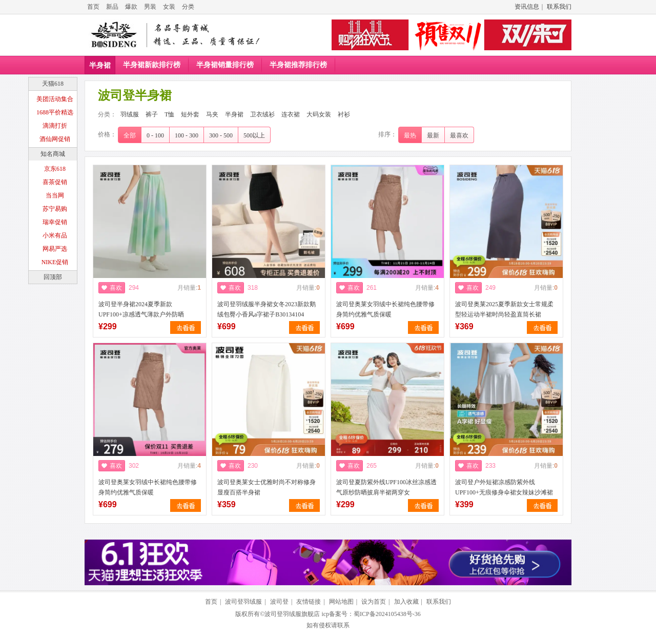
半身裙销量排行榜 (225, 65)
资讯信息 (527, 6)
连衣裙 (290, 114)
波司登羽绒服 (243, 601)
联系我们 (559, 6)
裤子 (152, 114)
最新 (433, 135)
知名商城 (52, 153)
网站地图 (341, 601)
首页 (93, 6)
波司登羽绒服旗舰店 (292, 614)
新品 (112, 6)
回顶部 (53, 277)
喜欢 (116, 287)
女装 (169, 6)
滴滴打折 (55, 125)
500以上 (254, 135)
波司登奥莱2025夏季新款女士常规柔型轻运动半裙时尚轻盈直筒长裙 (504, 309)
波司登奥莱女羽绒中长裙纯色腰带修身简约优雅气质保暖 (385, 309)
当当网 (55, 195)
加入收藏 (406, 601)
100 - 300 (186, 135)
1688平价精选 (54, 112)
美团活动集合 (54, 99)
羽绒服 (129, 114)
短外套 (190, 114)
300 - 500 (221, 135)
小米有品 (55, 235)
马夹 (212, 114)
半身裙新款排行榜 (151, 65)
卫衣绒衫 (262, 114)
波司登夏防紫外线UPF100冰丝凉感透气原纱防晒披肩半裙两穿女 (386, 487)
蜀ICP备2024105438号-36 (387, 614)
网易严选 (55, 248)
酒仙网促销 (54, 139)
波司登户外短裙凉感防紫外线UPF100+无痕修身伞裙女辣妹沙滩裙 (504, 487)
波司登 (279, 601)
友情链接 (308, 601)
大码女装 (318, 114)
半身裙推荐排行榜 (298, 65)
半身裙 (100, 65)
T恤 (169, 114)
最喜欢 (459, 135)
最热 (410, 135)
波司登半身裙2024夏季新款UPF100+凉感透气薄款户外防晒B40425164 (141, 314)
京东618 (55, 168)
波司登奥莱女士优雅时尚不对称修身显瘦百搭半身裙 (266, 487)
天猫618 (53, 83)
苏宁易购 (55, 208)
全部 (130, 135)
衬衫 (344, 114)
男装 (150, 6)
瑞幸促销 (55, 222)
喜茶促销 (55, 182)
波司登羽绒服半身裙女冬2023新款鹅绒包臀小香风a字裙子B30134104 (266, 309)
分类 (188, 6)
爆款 (131, 6)
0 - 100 (155, 135)
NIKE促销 (55, 262)
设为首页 (373, 601)
